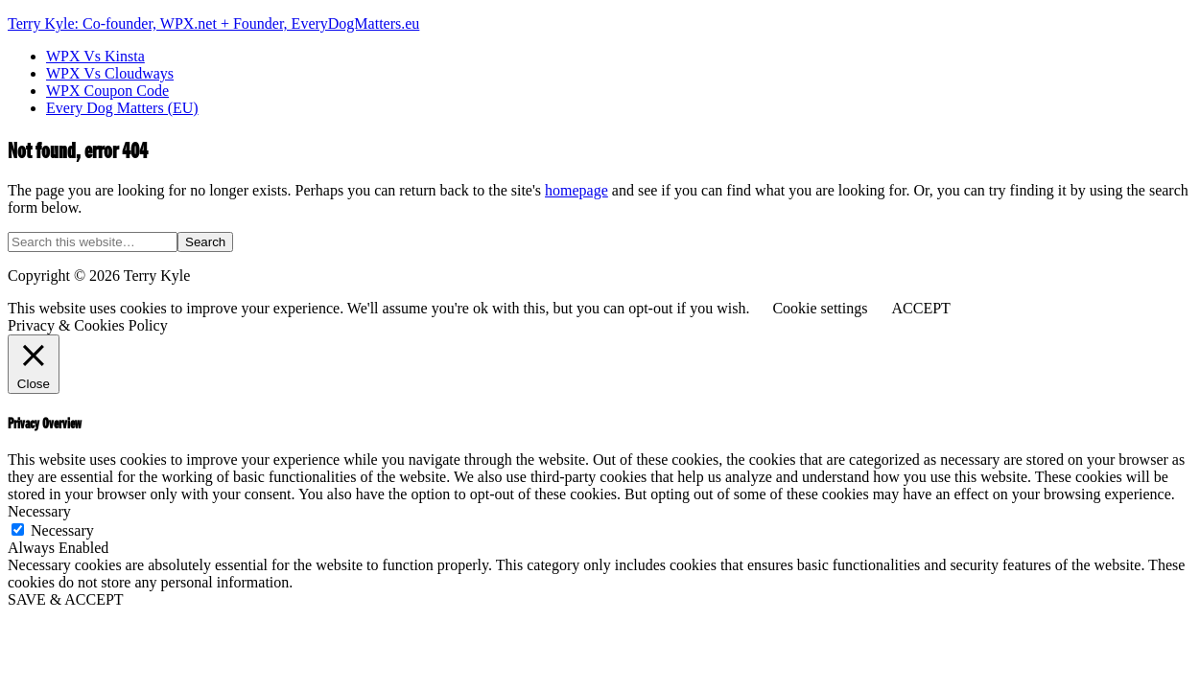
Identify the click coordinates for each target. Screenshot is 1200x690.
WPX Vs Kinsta (95, 56)
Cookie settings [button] (819, 308)
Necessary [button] (39, 511)
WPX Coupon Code (107, 90)
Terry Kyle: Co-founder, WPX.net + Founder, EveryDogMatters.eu (213, 23)
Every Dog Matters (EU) (122, 108)
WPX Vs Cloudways (110, 73)
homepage (576, 190)
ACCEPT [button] (920, 308)
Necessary (62, 530)
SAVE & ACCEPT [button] (66, 599)
